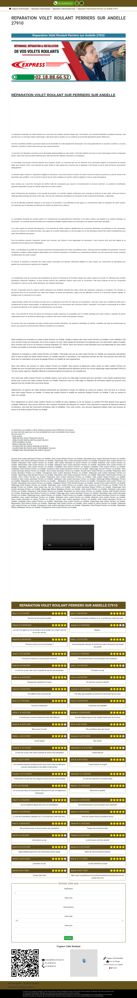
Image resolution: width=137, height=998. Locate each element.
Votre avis (68, 925)
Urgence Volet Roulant (113, 958)
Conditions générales (31, 983)
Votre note (68, 916)
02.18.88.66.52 (50, 963)
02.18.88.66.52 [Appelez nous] (63, 3)
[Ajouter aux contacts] (77, 3)
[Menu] (81, 3)
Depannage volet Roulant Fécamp (21, 987)
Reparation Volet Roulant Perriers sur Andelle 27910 (68, 537)
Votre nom (68, 898)
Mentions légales (14, 983)
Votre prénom (68, 907)
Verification (68, 889)
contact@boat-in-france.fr (54, 960)
